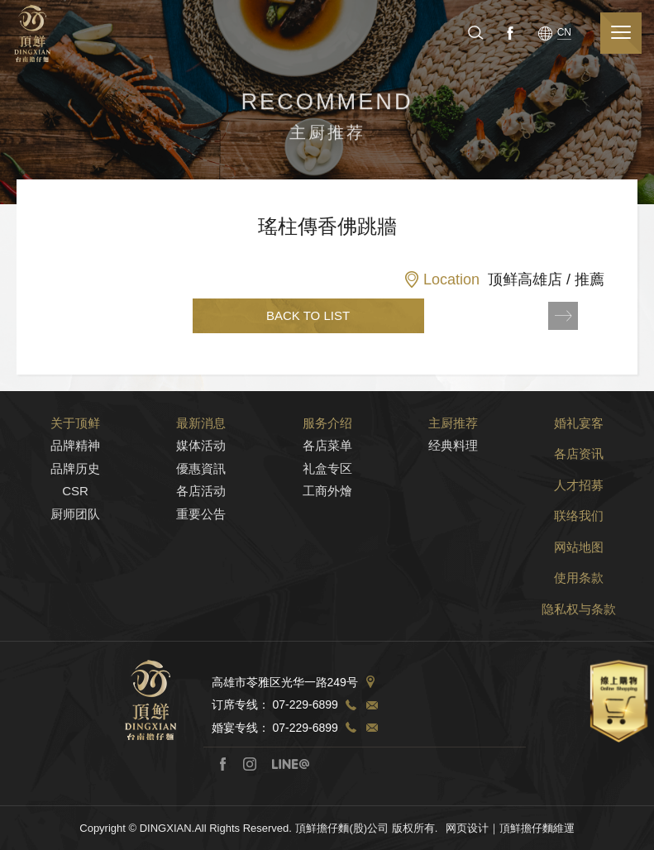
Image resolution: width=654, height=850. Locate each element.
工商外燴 (327, 499)
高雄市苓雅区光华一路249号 (285, 690)
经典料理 (453, 453)
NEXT (563, 316)
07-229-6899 (304, 713)
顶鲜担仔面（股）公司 (32, 33)
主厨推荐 (453, 431)
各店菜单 (327, 453)
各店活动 (201, 499)
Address (370, 690)
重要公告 (201, 522)
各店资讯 (579, 462)
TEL (350, 713)
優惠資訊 (201, 477)
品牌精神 (75, 453)
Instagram (249, 772)
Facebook (508, 32)
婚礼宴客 (579, 431)
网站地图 (579, 555)
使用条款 (579, 586)
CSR (75, 499)
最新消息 (201, 431)
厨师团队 (75, 522)
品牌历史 (75, 477)
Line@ (290, 772)
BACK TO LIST (308, 315)
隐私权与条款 (579, 617)
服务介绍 (327, 431)
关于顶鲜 (75, 431)
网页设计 (467, 836)
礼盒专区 (327, 477)
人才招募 (579, 493)
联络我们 (579, 524)
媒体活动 (201, 453)
